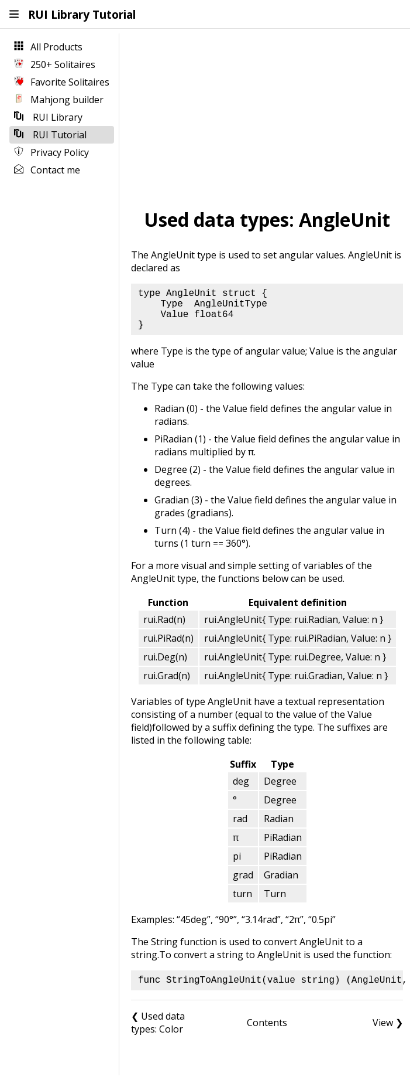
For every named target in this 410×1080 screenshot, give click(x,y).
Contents (267, 1022)
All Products (48, 46)
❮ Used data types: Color (158, 1022)
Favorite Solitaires (61, 82)
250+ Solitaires (54, 64)
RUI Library (48, 117)
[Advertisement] (267, 118)
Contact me (47, 169)
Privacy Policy (51, 152)
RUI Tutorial (50, 134)
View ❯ (388, 1022)
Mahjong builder (59, 99)
